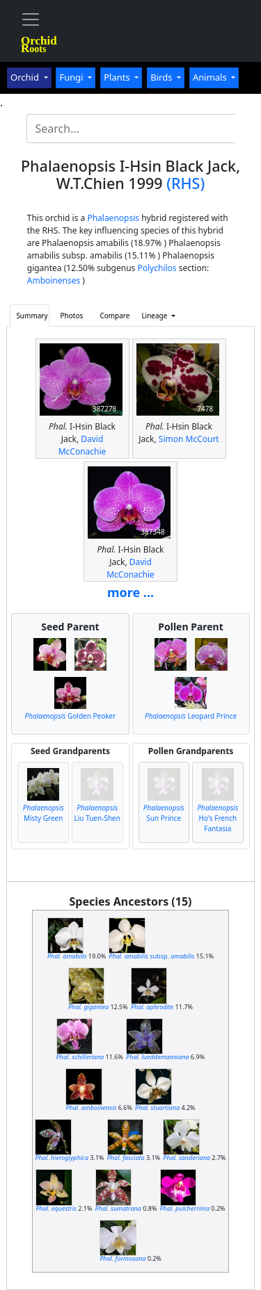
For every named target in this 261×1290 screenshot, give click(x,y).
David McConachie (82, 445)
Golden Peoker (70, 716)
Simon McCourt (189, 439)
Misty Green (43, 813)
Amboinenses (54, 280)
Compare (114, 315)
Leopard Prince (191, 716)
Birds (162, 77)
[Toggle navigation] (30, 19)
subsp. (151, 956)
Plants (118, 77)
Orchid (25, 77)
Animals (211, 77)
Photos (72, 315)
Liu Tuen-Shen (97, 813)
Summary (31, 315)
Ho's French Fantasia (217, 818)
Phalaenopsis (113, 218)
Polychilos (156, 268)
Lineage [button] (155, 315)
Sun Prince (163, 813)
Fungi (72, 77)
